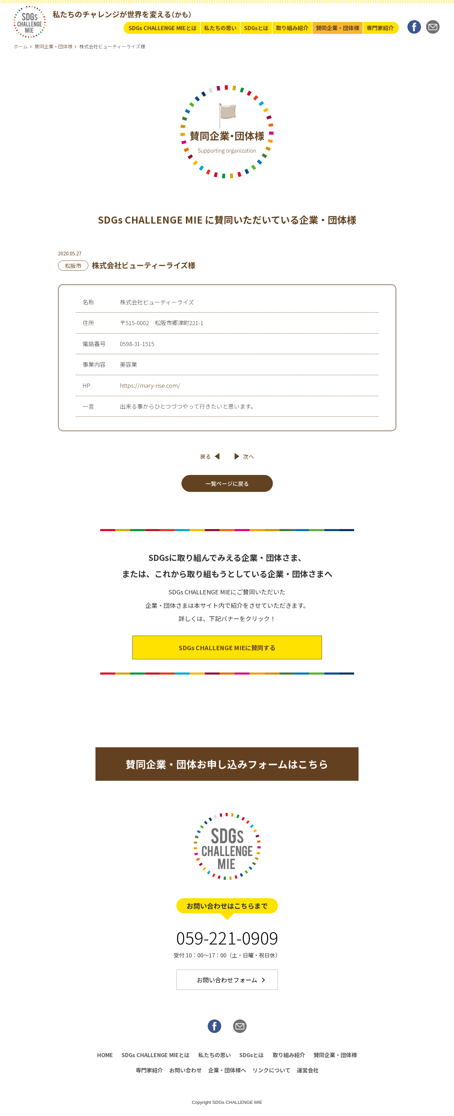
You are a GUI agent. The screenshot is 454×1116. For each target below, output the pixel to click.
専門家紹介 (380, 28)
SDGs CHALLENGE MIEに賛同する (227, 648)
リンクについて (271, 1072)
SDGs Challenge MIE (30, 22)
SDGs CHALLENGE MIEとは (163, 28)
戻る (205, 457)
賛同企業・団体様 (337, 28)
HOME (105, 1057)
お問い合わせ (185, 1072)
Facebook (414, 27)
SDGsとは (256, 28)
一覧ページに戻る (227, 484)
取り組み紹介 (292, 28)
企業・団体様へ (227, 1072)
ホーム (21, 46)
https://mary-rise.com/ (150, 386)
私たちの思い (220, 28)
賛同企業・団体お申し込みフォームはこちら (227, 765)
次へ (248, 457)
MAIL (432, 27)
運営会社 (308, 1072)
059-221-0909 (227, 939)
